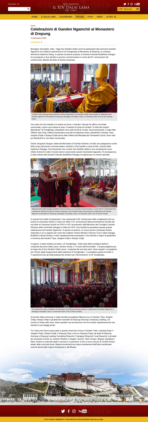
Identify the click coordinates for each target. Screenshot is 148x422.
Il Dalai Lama (48, 17)
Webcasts (125, 9)
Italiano (13, 4)
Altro (111, 17)
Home (34, 17)
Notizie (80, 17)
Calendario (65, 17)
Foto (90, 17)
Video (100, 17)
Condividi (35, 42)
